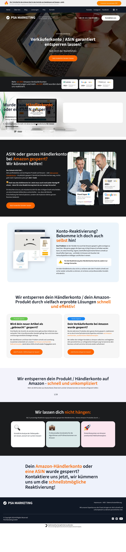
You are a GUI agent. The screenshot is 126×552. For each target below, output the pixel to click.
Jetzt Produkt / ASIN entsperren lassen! (26, 352)
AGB (104, 504)
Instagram (97, 10)
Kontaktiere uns (110, 18)
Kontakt (51, 10)
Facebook (105, 10)
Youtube (89, 10)
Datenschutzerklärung (114, 504)
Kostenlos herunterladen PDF (109, 3)
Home (8, 10)
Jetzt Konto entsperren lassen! (81, 352)
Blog (25, 10)
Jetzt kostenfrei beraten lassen (63, 58)
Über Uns (17, 10)
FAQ (44, 10)
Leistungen (35, 10)
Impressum (97, 504)
